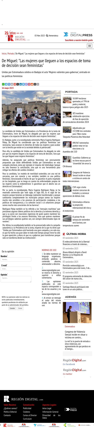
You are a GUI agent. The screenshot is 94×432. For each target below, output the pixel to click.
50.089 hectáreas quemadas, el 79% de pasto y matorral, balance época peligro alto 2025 (76, 103)
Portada (11, 53)
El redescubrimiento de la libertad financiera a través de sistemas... (76, 243)
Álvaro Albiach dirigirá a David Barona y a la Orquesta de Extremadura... (75, 255)
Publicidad (27, 408)
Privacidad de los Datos (51, 416)
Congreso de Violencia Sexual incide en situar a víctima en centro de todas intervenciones (76, 177)
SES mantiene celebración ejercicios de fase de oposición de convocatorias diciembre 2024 (76, 118)
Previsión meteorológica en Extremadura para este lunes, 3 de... (77, 266)
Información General (50, 411)
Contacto (7, 415)
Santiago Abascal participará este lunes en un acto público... (76, 288)
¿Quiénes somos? (10, 408)
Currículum (27, 418)
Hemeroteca (52, 35)
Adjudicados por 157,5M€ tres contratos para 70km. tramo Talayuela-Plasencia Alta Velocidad (77, 132)
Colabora (26, 411)
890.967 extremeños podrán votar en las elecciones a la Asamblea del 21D (76, 147)
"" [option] (47, 13)
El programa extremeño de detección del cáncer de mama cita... (77, 277)
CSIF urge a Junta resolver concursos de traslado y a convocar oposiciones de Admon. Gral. (76, 191)
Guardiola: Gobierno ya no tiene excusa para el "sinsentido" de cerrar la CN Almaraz (77, 162)
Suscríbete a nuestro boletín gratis (79, 40)
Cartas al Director (30, 415)
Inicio (4, 53)
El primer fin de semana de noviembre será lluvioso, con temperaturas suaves (76, 221)
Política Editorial (10, 411)
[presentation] (19, 289)
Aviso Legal (46, 408)
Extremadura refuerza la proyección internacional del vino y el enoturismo (77, 206)
